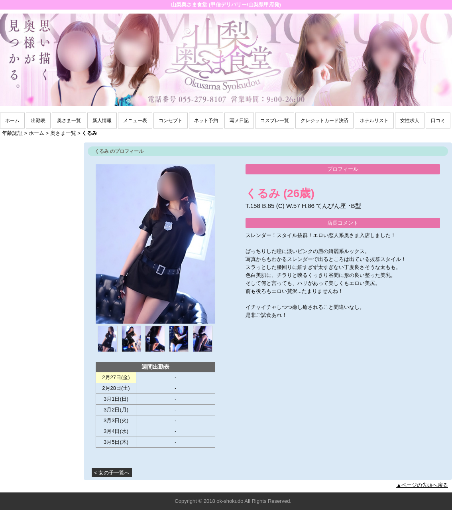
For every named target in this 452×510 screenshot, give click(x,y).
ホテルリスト (374, 120)
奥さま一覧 (69, 120)
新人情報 (102, 120)
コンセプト (171, 120)
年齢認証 (12, 133)
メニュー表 (135, 120)
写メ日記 (239, 120)
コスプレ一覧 (274, 120)
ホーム (12, 120)
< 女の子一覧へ (112, 473)
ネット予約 (206, 120)
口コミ (438, 120)
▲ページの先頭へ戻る (422, 485)
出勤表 (38, 120)
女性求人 (409, 120)
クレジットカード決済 (324, 120)
